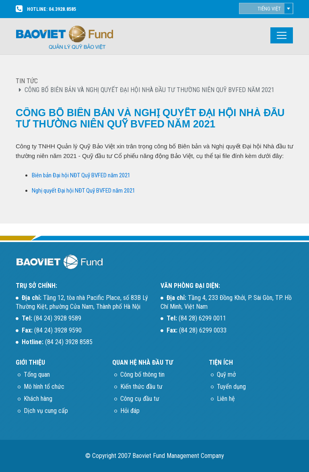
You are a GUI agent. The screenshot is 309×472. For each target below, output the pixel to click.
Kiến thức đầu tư (141, 386)
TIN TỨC (27, 81)
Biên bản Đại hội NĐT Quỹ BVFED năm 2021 (81, 175)
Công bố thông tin (142, 374)
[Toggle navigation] (281, 35)
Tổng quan (37, 374)
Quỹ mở (226, 374)
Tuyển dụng (231, 386)
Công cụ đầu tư (139, 398)
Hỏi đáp (130, 411)
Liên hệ (226, 398)
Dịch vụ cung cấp (46, 411)
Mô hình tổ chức (44, 386)
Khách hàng (38, 398)
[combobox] (266, 8)
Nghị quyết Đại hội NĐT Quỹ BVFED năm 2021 (83, 190)
